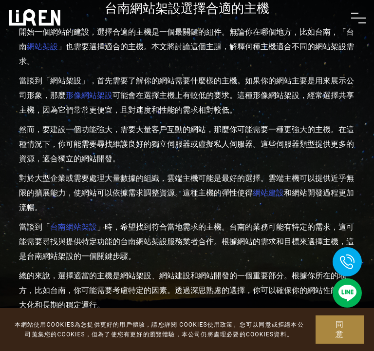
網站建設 (268, 192)
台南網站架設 (73, 227)
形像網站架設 (89, 95)
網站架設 (42, 46)
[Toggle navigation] (358, 18)
